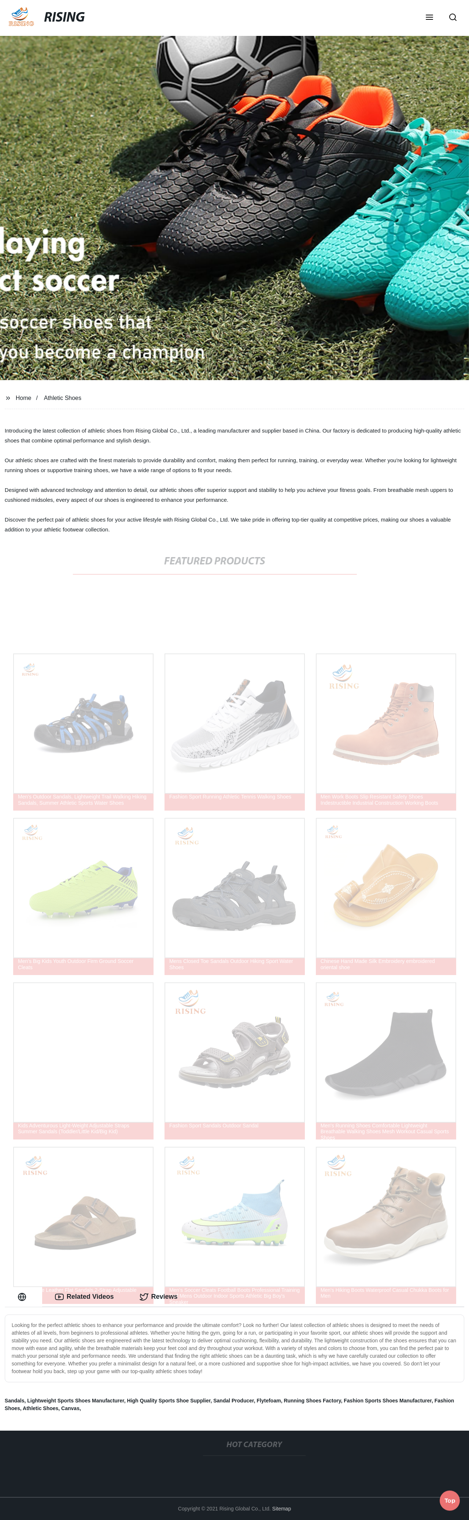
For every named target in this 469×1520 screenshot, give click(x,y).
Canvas (70, 1408)
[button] (429, 18)
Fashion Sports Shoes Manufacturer (388, 1401)
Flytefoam (269, 1401)
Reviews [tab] (159, 1297)
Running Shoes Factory (312, 1401)
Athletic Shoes (62, 398)
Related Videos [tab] (84, 1297)
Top (449, 1500)
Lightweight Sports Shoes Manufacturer (75, 1401)
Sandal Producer (233, 1401)
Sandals (15, 1401)
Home (24, 398)
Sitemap (281, 1509)
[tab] (23, 1296)
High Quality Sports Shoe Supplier (169, 1401)
